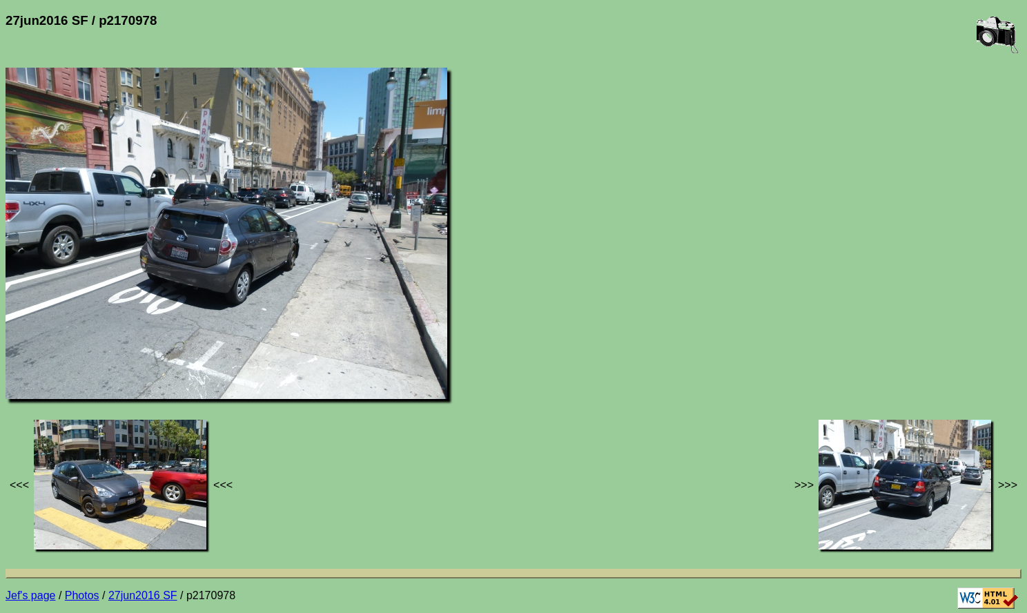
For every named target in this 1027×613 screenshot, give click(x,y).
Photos (82, 595)
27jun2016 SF (142, 595)
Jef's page (30, 595)
